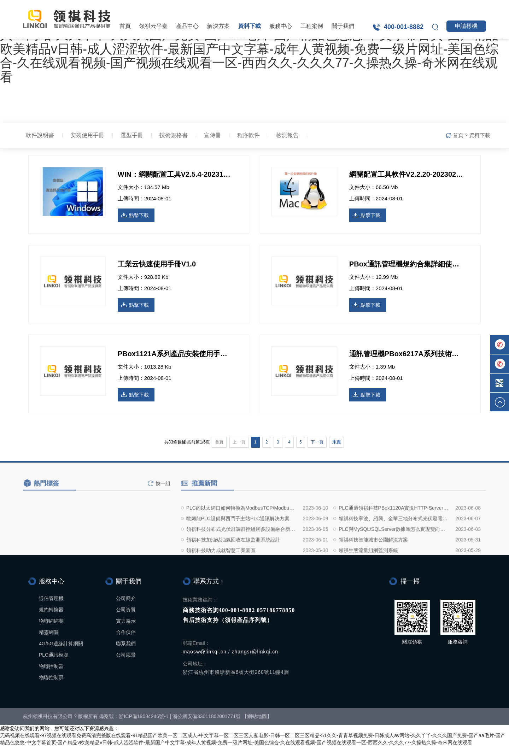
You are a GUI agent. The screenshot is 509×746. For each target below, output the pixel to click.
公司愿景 (126, 655)
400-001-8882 (403, 26)
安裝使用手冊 (87, 135)
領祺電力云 (394, 7)
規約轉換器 (51, 609)
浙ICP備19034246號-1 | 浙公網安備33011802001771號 (180, 716)
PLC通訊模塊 (53, 655)
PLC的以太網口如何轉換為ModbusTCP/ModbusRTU (241, 530)
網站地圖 (257, 716)
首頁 (125, 26)
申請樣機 (466, 26)
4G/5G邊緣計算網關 (61, 643)
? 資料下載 (477, 135)
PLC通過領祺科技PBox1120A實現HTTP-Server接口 (394, 530)
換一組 (163, 489)
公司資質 (126, 609)
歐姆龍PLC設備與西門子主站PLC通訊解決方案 (237, 540)
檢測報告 (287, 135)
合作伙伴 (126, 632)
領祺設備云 (349, 7)
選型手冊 (132, 135)
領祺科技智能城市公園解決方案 (373, 561)
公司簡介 (126, 598)
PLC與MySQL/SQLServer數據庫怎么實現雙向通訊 (394, 551)
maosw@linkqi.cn (205, 651)
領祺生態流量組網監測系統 (368, 572)
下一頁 (317, 442)
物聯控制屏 (51, 677)
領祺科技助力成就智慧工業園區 (221, 572)
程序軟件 (248, 135)
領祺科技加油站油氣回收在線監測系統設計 (233, 561)
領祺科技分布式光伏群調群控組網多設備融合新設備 (241, 551)
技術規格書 (173, 135)
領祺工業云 (439, 7)
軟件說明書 (40, 135)
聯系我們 (126, 643)
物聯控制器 (51, 666)
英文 (474, 7)
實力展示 (126, 621)
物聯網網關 (51, 621)
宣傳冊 (212, 135)
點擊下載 (139, 215)
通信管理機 (51, 598)
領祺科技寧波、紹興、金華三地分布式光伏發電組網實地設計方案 (394, 540)
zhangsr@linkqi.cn (255, 651)
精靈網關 (49, 632)
